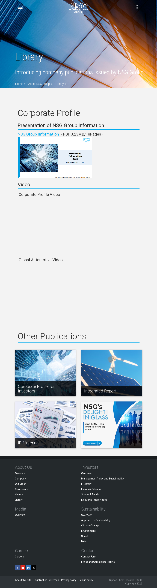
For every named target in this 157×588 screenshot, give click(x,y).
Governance (21, 489)
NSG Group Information (38, 134)
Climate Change (90, 525)
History (19, 494)
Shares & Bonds (90, 494)
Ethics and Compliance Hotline (98, 561)
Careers (19, 556)
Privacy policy (68, 580)
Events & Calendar (91, 489)
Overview (20, 473)
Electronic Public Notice (94, 499)
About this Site (23, 580)
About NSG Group (39, 84)
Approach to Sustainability (96, 520)
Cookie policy (86, 580)
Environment (88, 530)
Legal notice (40, 580)
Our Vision (20, 483)
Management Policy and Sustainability (102, 478)
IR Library (86, 483)
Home (19, 84)
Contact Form (88, 556)
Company (20, 478)
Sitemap (54, 580)
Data (84, 541)
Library (59, 84)
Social (84, 536)
